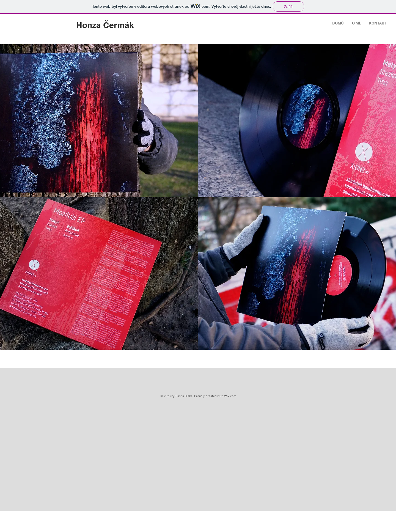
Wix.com (230, 396)
